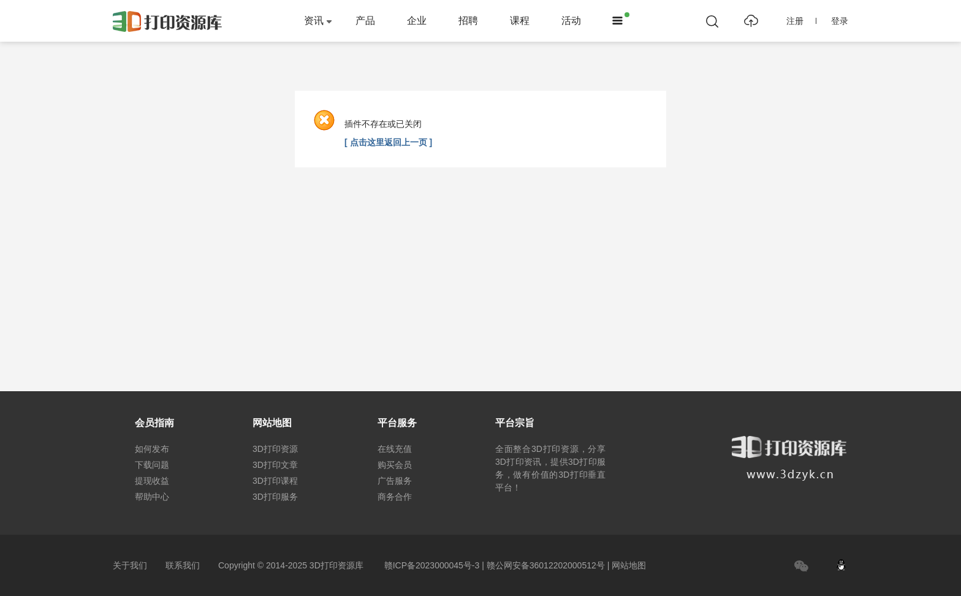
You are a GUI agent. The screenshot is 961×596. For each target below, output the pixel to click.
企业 (417, 20)
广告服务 (395, 481)
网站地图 (629, 565)
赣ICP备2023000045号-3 (432, 565)
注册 (801, 21)
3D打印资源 (275, 449)
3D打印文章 (275, 465)
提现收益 (152, 481)
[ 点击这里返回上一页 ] (388, 142)
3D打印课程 (275, 481)
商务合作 (395, 497)
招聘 (468, 20)
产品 (365, 20)
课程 (520, 20)
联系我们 (182, 565)
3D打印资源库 (336, 565)
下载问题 (152, 465)
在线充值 (395, 449)
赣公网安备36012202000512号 (546, 565)
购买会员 (395, 465)
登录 (839, 21)
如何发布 (152, 449)
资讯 (314, 20)
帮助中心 (152, 497)
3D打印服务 (275, 497)
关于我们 (130, 565)
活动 (571, 20)
